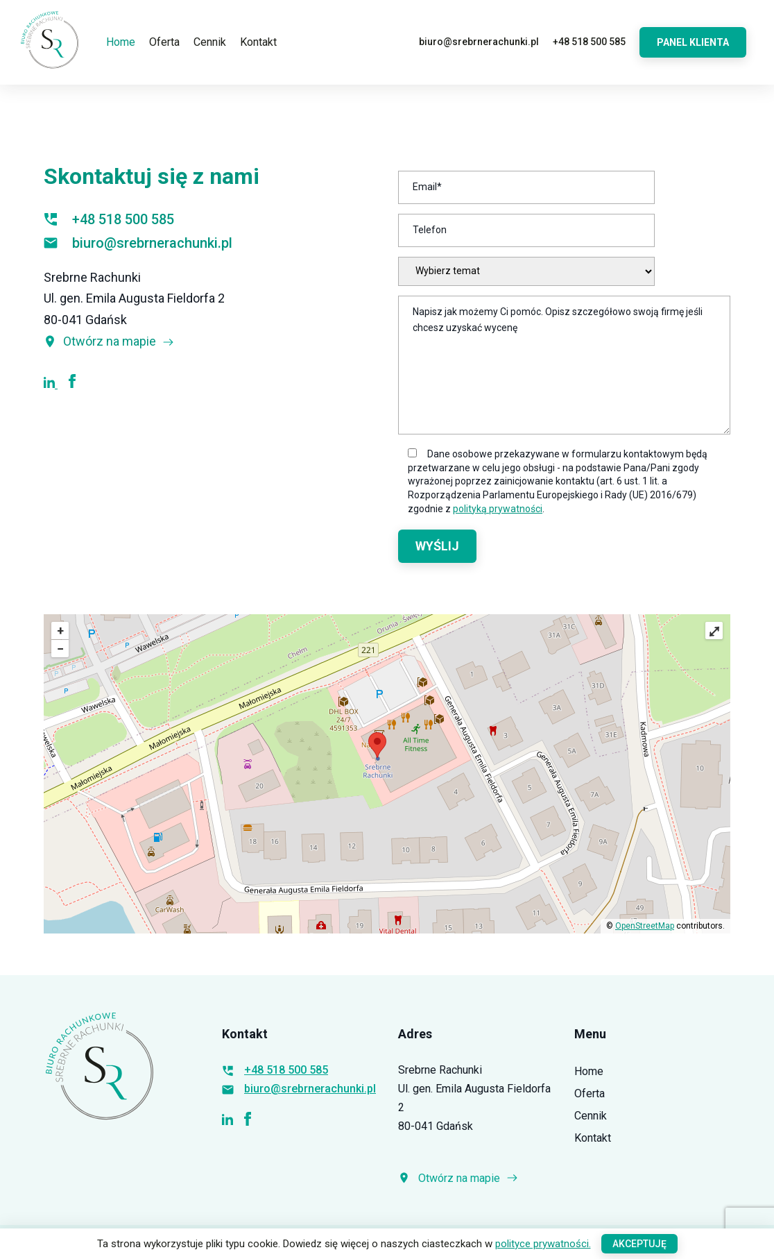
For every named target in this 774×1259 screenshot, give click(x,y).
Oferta (164, 42)
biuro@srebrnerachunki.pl (479, 41)
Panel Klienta (693, 42)
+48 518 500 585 (589, 41)
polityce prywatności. (543, 1243)
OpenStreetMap (644, 926)
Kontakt (258, 42)
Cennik (210, 42)
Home (120, 42)
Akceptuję (639, 1243)
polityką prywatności (497, 508)
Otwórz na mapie (109, 341)
